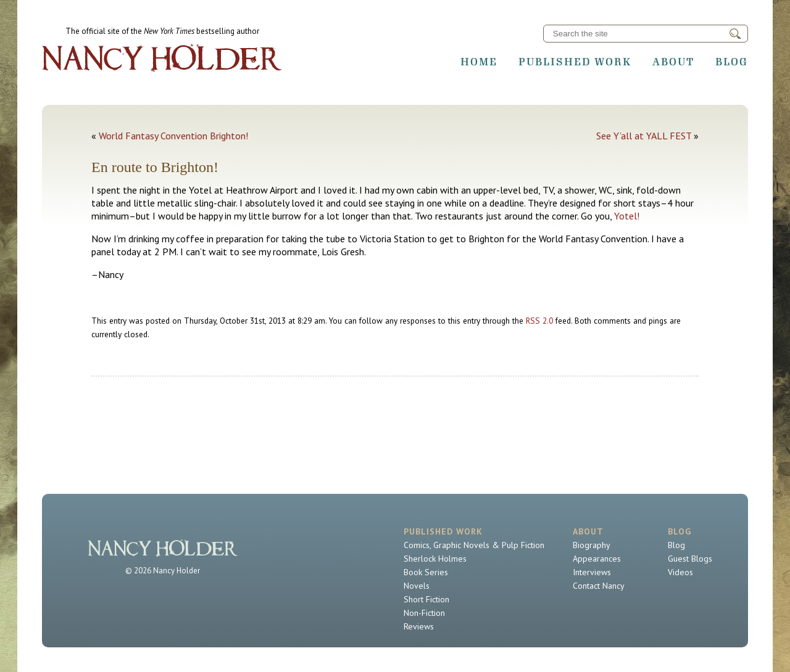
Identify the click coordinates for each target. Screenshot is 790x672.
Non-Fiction (424, 612)
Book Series (426, 572)
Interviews (592, 572)
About (673, 61)
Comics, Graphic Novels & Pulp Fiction (474, 545)
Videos (680, 572)
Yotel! (626, 216)
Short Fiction (426, 599)
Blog (731, 61)
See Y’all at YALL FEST (643, 135)
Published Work (574, 61)
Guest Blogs (690, 558)
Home (478, 61)
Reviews (419, 626)
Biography (591, 545)
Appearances (597, 558)
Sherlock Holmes (435, 558)
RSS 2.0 (539, 320)
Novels (417, 585)
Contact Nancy (599, 585)
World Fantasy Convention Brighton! (173, 135)
